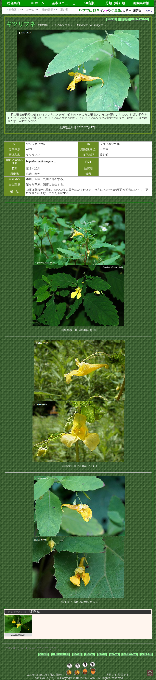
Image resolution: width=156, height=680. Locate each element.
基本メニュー (61, 3)
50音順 (89, 3)
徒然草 (111, 19)
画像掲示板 (141, 3)
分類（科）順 (115, 3)
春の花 (77, 654)
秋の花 (102, 654)
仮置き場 (146, 654)
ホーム (37, 3)
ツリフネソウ (139, 19)
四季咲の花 (129, 654)
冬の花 (114, 654)
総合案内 (13, 3)
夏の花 (89, 654)
